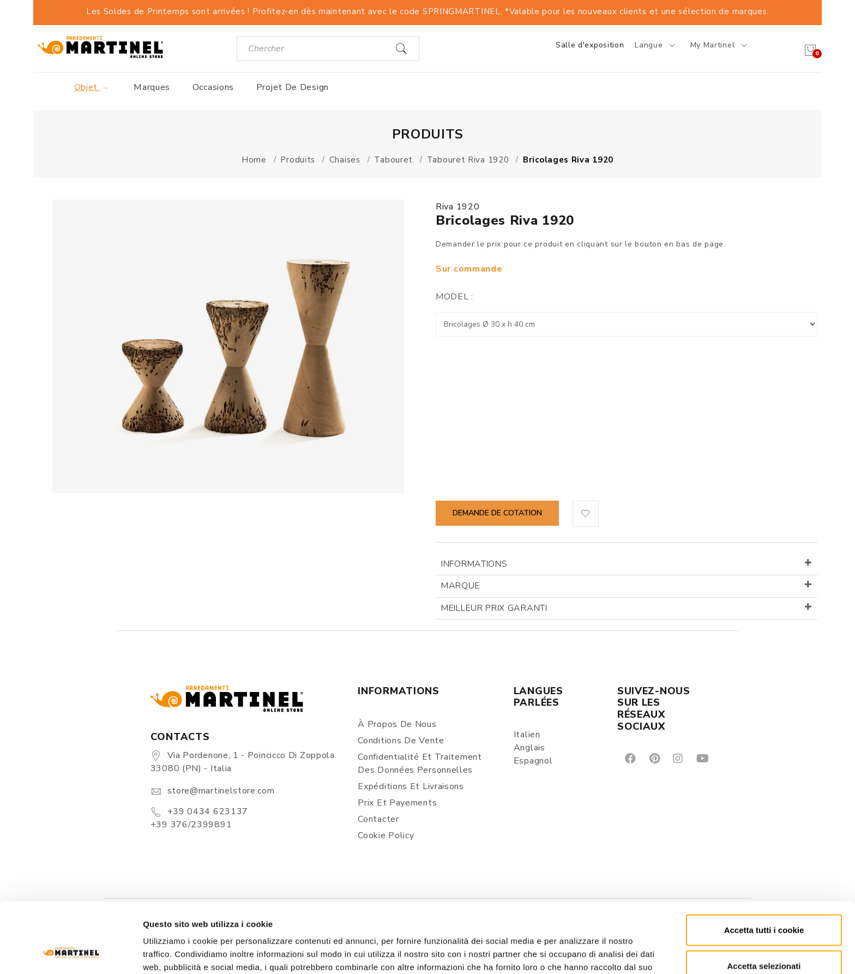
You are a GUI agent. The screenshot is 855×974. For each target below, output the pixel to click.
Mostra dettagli (573, 952)
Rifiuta (764, 938)
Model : (454, 297)
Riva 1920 (457, 207)
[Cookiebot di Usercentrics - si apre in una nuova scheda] (70, 953)
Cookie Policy (386, 835)
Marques (152, 87)
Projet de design (292, 87)
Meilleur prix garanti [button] (494, 608)
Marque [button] (460, 586)
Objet (93, 87)
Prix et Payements (397, 803)
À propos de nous (397, 724)
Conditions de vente (401, 741)
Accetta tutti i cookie (764, 866)
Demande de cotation (497, 513)
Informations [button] (474, 564)
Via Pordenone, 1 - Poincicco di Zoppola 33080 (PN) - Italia (242, 761)
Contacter (378, 819)
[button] (586, 514)
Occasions (213, 87)
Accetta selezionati (763, 902)
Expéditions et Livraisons (411, 786)
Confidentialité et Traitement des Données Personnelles (419, 763)
